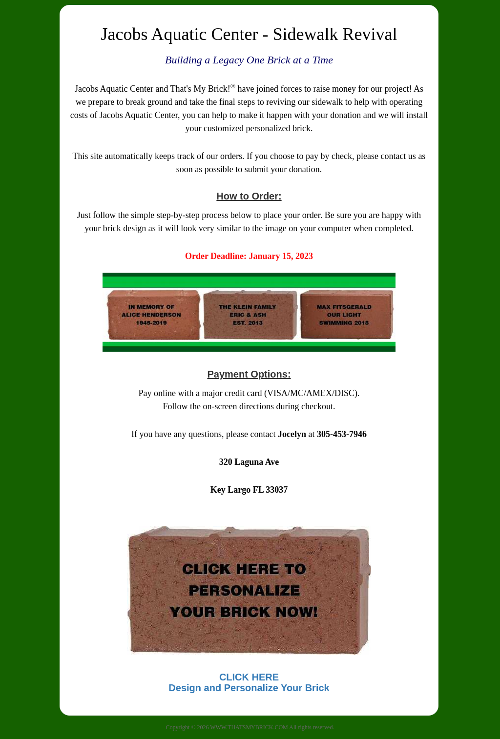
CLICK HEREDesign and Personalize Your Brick (248, 682)
